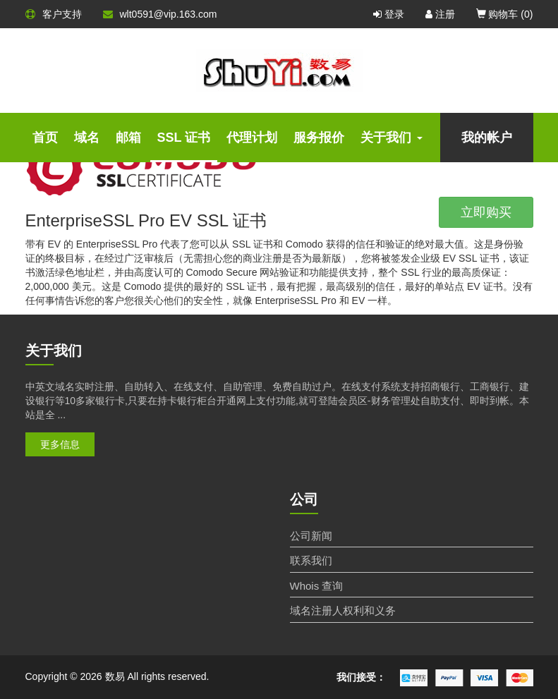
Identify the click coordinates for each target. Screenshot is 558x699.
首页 (45, 137)
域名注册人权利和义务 (343, 610)
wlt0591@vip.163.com (160, 14)
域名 (86, 137)
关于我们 (391, 137)
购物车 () (504, 14)
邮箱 (128, 137)
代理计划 (251, 137)
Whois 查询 (317, 586)
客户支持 (53, 14)
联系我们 (311, 560)
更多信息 (60, 444)
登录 (388, 14)
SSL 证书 (184, 137)
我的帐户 (486, 137)
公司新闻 (311, 536)
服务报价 (318, 137)
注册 (440, 14)
